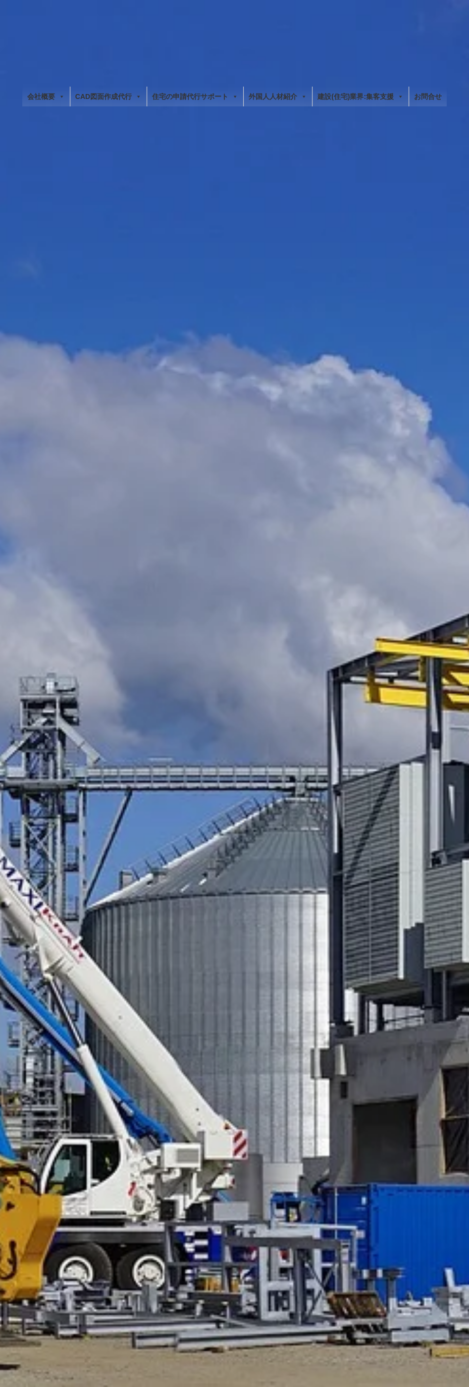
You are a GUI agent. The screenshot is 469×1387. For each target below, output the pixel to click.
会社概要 (46, 96)
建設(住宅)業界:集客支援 (360, 96)
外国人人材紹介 (278, 96)
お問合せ (428, 96)
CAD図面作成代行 (108, 96)
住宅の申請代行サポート (195, 96)
